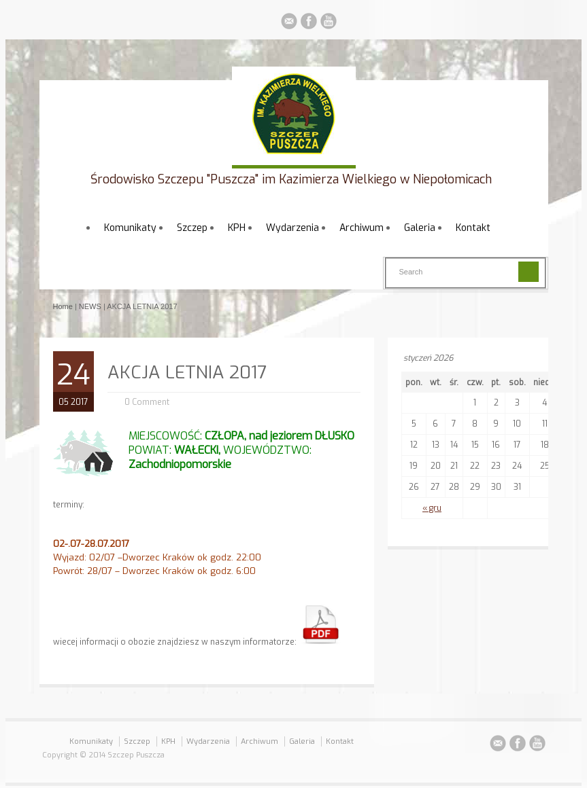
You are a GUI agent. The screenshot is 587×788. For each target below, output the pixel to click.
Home (63, 306)
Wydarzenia (292, 227)
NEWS (90, 306)
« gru (431, 508)
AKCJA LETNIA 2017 (187, 372)
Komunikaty (130, 227)
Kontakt (473, 227)
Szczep (192, 227)
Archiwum (361, 227)
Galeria (419, 227)
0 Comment (146, 402)
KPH (237, 227)
